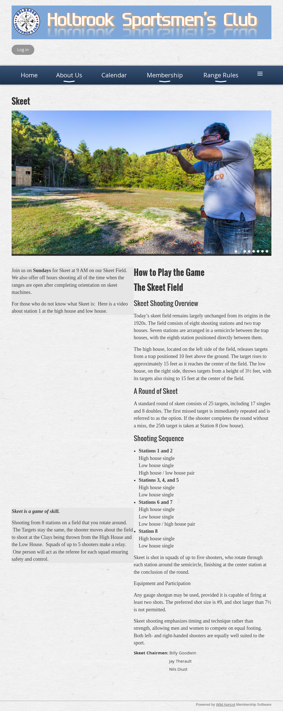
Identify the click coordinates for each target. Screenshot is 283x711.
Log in (23, 49)
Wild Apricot (225, 704)
